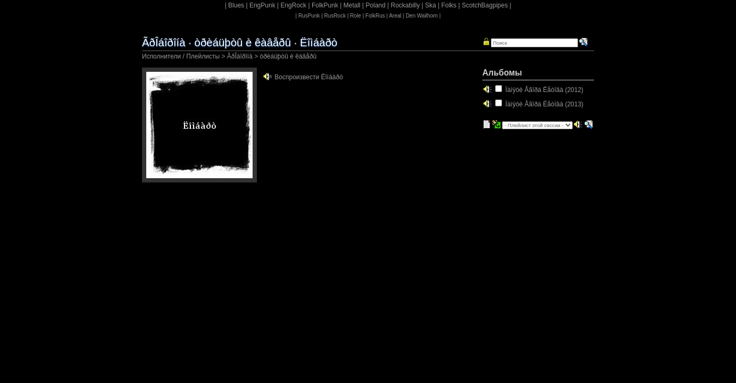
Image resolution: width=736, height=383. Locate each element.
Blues (236, 5)
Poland (376, 5)
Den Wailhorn (422, 16)
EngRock (293, 5)
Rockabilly (405, 5)
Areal (395, 16)
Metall (352, 5)
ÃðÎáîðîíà (240, 56)
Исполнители (161, 56)
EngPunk (262, 5)
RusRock (335, 16)
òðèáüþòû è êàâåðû (288, 56)
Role (355, 16)
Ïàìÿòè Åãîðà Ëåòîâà (534, 90)
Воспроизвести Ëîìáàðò (308, 77)
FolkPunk (325, 5)
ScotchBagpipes (485, 5)
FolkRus (375, 16)
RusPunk (309, 16)
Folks (449, 5)
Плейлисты (203, 56)
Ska (430, 5)
